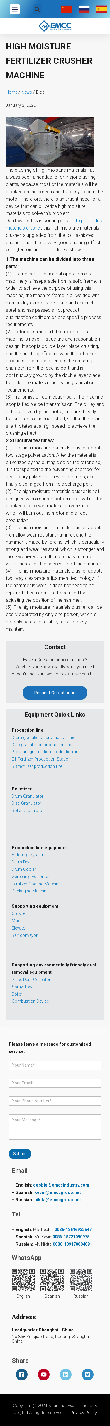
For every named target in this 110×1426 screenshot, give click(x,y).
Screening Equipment (32, 876)
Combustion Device (30, 1001)
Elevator (19, 928)
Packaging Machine (30, 891)
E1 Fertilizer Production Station (41, 759)
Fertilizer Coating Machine (36, 884)
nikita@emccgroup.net (57, 1199)
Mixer (17, 920)
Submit (20, 1153)
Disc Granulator (26, 803)
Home (11, 92)
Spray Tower (24, 986)
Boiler (17, 994)
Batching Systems (29, 854)
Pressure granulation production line (46, 751)
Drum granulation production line (43, 737)
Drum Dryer (22, 862)
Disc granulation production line (42, 744)
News (26, 92)
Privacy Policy (83, 1412)
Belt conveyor (25, 935)
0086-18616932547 (73, 1229)
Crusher (19, 913)
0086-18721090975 (71, 1236)
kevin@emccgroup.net (58, 1192)
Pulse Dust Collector (31, 979)
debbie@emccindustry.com (61, 1185)
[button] (15, 9)
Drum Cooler (24, 869)
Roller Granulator (28, 810)
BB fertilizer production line (37, 766)
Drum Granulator (27, 796)
